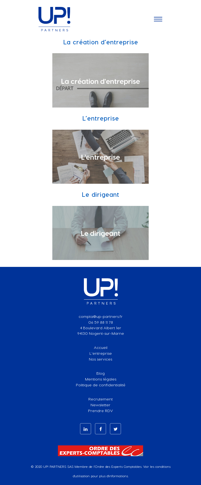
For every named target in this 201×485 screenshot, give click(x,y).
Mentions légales (100, 379)
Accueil (100, 347)
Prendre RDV (100, 410)
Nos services (100, 359)
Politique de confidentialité (100, 384)
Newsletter (100, 404)
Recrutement (100, 399)
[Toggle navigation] (158, 19)
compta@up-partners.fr (101, 316)
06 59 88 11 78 (100, 322)
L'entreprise (100, 353)
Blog (100, 373)
